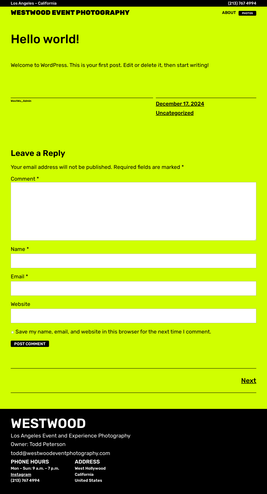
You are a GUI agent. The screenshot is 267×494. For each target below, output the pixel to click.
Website (20, 304)
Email (19, 276)
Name (20, 249)
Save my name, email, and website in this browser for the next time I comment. (113, 332)
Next (248, 381)
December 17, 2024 (180, 104)
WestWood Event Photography (70, 13)
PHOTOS (247, 13)
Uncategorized (175, 113)
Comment (25, 179)
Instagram (21, 474)
